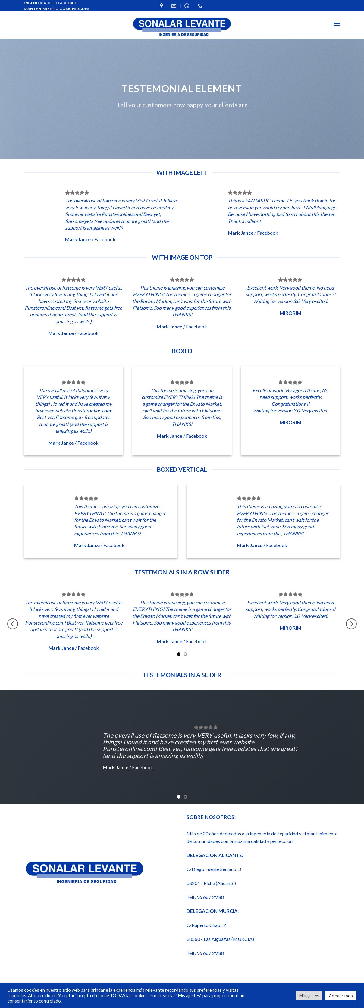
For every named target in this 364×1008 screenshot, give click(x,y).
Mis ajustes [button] (309, 995)
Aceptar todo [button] (341, 995)
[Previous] (12, 624)
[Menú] (336, 25)
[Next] (351, 624)
